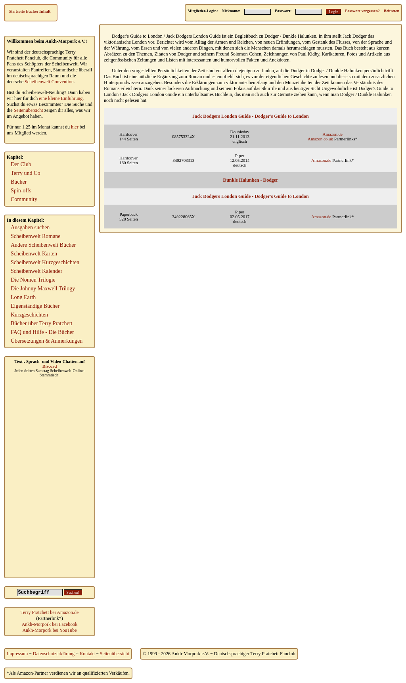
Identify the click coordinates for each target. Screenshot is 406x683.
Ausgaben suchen (30, 227)
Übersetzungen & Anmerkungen (46, 341)
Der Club (21, 164)
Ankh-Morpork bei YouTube (49, 630)
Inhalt (45, 11)
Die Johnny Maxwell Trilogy (43, 289)
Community (24, 199)
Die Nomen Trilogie (33, 280)
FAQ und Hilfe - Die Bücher (42, 332)
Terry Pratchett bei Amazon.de (50, 612)
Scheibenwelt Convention (49, 81)
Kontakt (87, 653)
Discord (49, 366)
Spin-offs (21, 191)
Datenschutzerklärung (54, 653)
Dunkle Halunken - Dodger (250, 180)
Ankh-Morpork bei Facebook (50, 624)
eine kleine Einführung (60, 98)
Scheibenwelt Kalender (36, 271)
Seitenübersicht (28, 110)
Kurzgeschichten (29, 315)
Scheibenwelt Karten (34, 254)
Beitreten (391, 11)
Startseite (17, 11)
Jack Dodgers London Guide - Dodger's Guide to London (250, 116)
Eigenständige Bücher (35, 306)
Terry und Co (25, 173)
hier (75, 127)
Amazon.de (333, 134)
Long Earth (23, 297)
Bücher (32, 11)
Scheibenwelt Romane (36, 236)
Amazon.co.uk (320, 138)
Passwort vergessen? (362, 11)
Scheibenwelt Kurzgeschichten (45, 262)
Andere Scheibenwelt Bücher (43, 245)
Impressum (17, 653)
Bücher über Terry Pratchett (41, 323)
